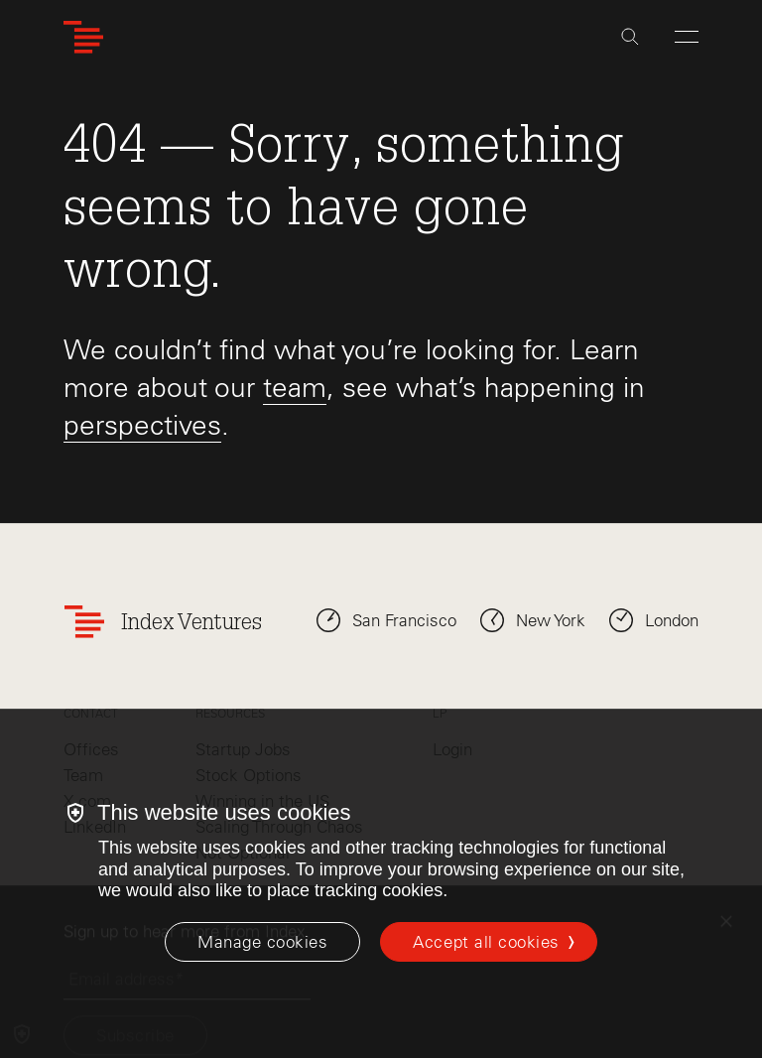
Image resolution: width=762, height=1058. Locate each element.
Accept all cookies (486, 942)
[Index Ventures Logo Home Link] (83, 37)
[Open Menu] (686, 37)
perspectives (142, 425)
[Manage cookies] (262, 942)
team (294, 387)
